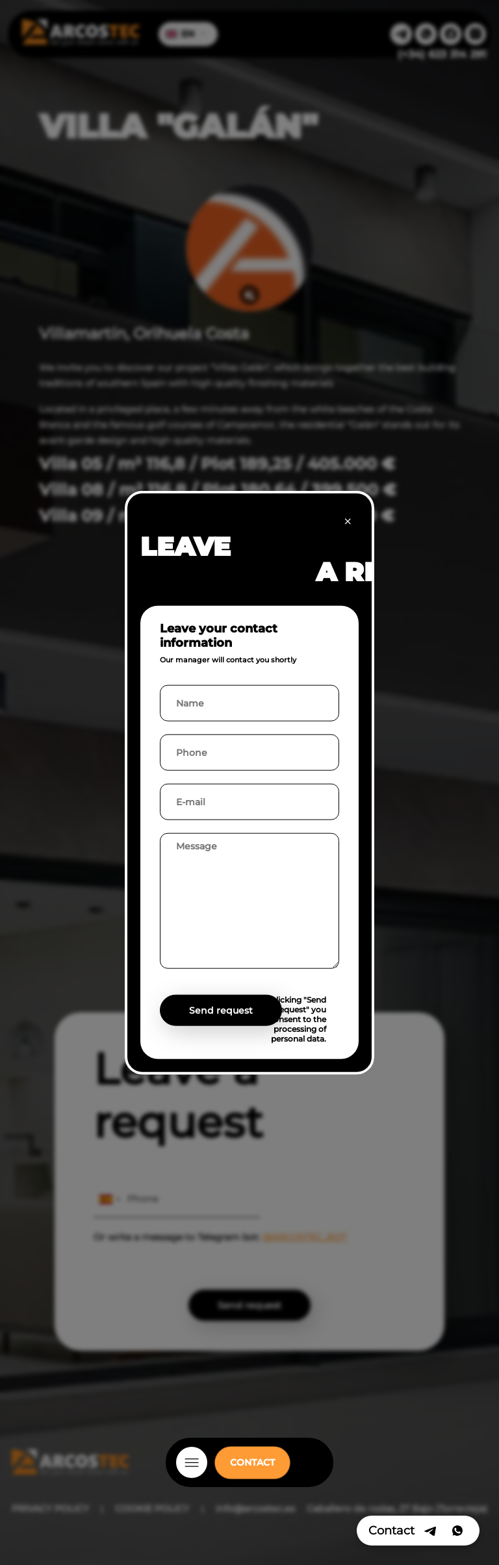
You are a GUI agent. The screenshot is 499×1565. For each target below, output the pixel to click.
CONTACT (252, 1462)
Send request (221, 1010)
